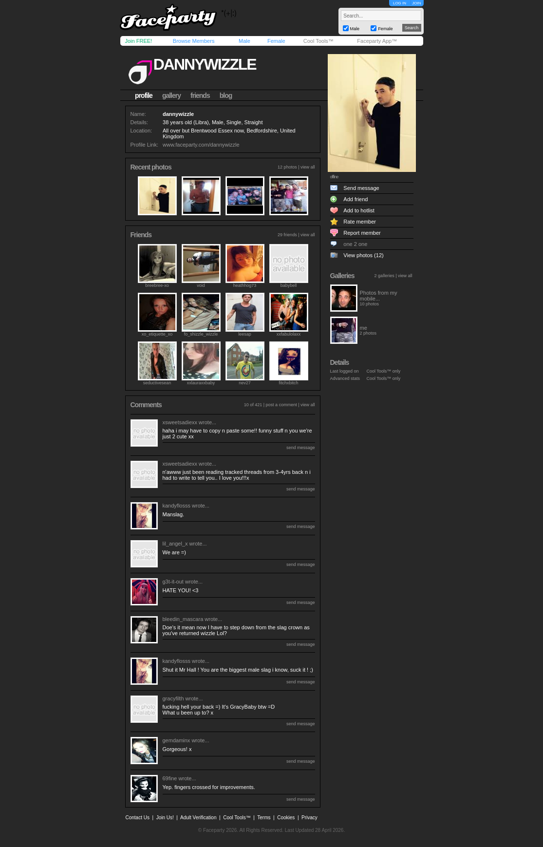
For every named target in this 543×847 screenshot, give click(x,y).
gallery (171, 95)
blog (226, 95)
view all (307, 167)
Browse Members (194, 41)
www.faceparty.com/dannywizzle (201, 145)
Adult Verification (198, 817)
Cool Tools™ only (384, 371)
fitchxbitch (288, 382)
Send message (361, 188)
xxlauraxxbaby (201, 382)
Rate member (359, 222)
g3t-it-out (173, 581)
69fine (170, 778)
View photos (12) (363, 255)
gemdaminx (176, 740)
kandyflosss (176, 505)
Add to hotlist (358, 210)
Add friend (355, 199)
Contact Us (138, 817)
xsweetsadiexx (180, 422)
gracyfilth (173, 698)
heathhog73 (245, 285)
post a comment (281, 404)
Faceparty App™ (377, 41)
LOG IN (399, 3)
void (201, 285)
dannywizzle (204, 64)
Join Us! (165, 817)
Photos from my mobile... (378, 295)
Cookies (286, 817)
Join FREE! (138, 41)
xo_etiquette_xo (157, 334)
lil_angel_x (175, 543)
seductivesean (157, 382)
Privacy (309, 817)
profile (143, 95)
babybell (289, 285)
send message (300, 447)
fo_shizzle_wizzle (201, 334)
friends (200, 95)
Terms (263, 817)
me (363, 328)
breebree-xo (157, 285)
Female (276, 41)
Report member (361, 233)
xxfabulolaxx (289, 334)
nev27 (245, 382)
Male (244, 41)
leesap (244, 334)
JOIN (416, 3)
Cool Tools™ (318, 41)
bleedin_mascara (183, 619)
